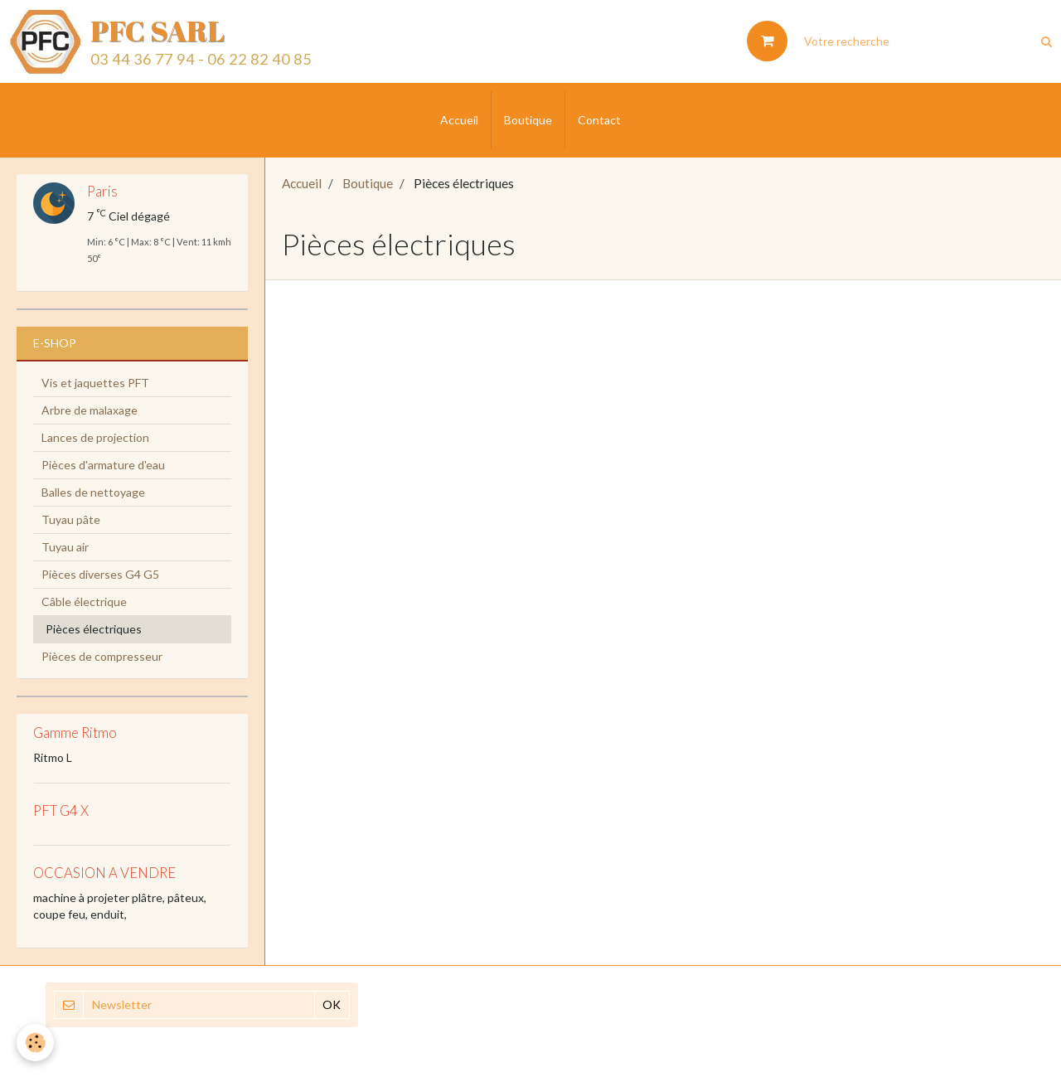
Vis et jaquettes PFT (95, 383)
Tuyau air (65, 547)
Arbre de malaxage (89, 410)
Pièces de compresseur (101, 656)
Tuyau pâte (70, 519)
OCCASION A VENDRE (104, 872)
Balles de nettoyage (93, 492)
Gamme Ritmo (75, 732)
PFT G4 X (61, 811)
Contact (599, 120)
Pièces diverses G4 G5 (100, 574)
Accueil (459, 120)
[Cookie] (35, 1042)
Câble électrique (84, 601)
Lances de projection (95, 437)
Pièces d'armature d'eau (103, 465)
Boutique (528, 120)
